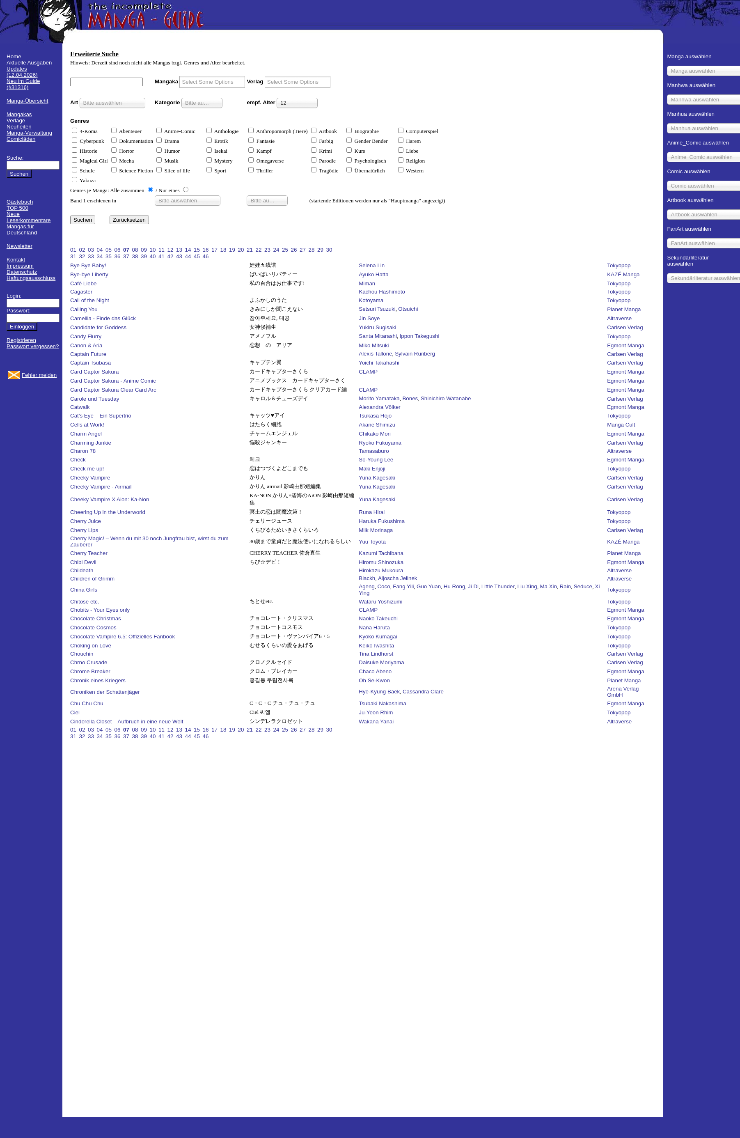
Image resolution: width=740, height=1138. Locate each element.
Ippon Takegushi (420, 336)
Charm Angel (86, 434)
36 (118, 256)
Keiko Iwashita (376, 645)
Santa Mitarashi (378, 336)
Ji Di (473, 586)
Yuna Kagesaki (377, 478)
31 (73, 256)
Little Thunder (498, 586)
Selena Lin (372, 265)
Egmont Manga (625, 345)
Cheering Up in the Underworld (107, 512)
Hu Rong (454, 586)
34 (100, 256)
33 (91, 256)
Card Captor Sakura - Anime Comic (113, 381)
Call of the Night (89, 300)
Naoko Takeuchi (378, 618)
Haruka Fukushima (382, 521)
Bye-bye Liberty (89, 274)
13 (179, 250)
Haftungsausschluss (31, 278)
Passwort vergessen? (33, 346)
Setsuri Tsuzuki (377, 309)
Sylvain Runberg (415, 354)
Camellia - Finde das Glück (103, 318)
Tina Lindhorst (376, 654)
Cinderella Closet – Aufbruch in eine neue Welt (126, 721)
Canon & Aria (86, 345)
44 (188, 256)
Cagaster (81, 292)
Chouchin (81, 654)
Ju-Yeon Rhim (376, 712)
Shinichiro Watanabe (446, 398)
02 (82, 250)
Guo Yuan (429, 586)
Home (14, 56)
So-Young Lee (376, 460)
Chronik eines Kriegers (98, 680)
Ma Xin (548, 586)
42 (170, 256)
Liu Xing (527, 586)
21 (250, 250)
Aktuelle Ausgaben (29, 63)
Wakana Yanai (376, 721)
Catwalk (79, 407)
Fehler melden (39, 375)
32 (82, 256)
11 (161, 250)
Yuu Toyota (372, 542)
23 (267, 250)
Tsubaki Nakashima (382, 703)
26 (294, 250)
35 (108, 256)
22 (259, 250)
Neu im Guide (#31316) (23, 84)
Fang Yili (403, 586)
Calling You (84, 309)
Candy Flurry (85, 336)
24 (276, 250)
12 (170, 250)
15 (197, 250)
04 (100, 250)
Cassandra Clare (423, 691)
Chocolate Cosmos (93, 627)
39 (144, 256)
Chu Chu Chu (86, 703)
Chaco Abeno (375, 671)
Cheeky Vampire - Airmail (100, 487)
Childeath (81, 570)
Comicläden (21, 139)
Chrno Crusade (88, 662)
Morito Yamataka (379, 398)
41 (161, 256)
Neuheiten (19, 127)
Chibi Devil (83, 562)
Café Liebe (83, 283)
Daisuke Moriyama (381, 662)
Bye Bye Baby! (88, 265)
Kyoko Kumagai (378, 636)
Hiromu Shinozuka (381, 562)
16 (206, 250)
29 (320, 250)
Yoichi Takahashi (379, 363)
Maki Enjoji (372, 469)
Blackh (367, 578)
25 (285, 250)
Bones (410, 398)
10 (153, 250)
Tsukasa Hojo (375, 416)
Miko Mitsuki (374, 345)
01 (73, 250)
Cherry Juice (85, 521)
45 (197, 256)
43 (179, 256)
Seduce (583, 586)
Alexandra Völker (380, 407)
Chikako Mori (375, 434)
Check (78, 460)
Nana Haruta (374, 627)
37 (126, 256)
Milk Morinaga (376, 530)
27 (303, 250)
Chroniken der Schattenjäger (105, 692)
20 (241, 250)
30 (329, 250)
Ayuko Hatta (373, 274)
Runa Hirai (372, 512)
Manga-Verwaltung (29, 133)
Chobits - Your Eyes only (100, 610)
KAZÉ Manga (623, 274)
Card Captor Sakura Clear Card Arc (113, 390)
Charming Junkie (90, 443)
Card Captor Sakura (94, 372)
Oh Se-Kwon (374, 680)
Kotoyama (371, 300)
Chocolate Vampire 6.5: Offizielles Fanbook (122, 636)
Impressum (20, 266)
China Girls (83, 590)
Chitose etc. (84, 602)
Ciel (75, 712)
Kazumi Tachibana (381, 553)
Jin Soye (369, 318)
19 (232, 250)
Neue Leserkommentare (28, 217)
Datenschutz (22, 272)
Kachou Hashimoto (382, 292)
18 (223, 250)
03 (91, 250)
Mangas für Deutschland (22, 229)
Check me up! (87, 469)
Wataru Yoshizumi (380, 602)
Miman (367, 283)
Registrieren (21, 340)
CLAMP (368, 372)
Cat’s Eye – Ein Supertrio (100, 416)
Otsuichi (408, 309)
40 (153, 256)
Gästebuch (20, 202)
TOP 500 (17, 208)
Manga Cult (621, 425)
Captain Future (88, 354)
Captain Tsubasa (90, 363)
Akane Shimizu (377, 425)
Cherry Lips (84, 530)
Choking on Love (90, 645)
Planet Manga (624, 309)
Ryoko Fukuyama (380, 443)
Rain (565, 586)
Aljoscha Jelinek (397, 578)
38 (135, 256)
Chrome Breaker (90, 671)
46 (206, 256)
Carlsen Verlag (625, 327)
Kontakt (16, 260)
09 (144, 250)
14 (188, 250)
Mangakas (19, 114)
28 (312, 250)
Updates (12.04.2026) (22, 72)
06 (118, 250)
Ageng (367, 586)
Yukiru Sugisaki (377, 327)
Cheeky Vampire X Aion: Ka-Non (109, 499)
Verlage (16, 120)
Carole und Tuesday (94, 399)
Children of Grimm (92, 579)
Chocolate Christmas (95, 618)
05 (108, 250)
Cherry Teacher (89, 553)
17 (214, 250)
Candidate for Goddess (98, 327)
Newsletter (19, 246)
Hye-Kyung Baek (379, 691)
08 (135, 250)
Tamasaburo (374, 451)
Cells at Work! (87, 425)
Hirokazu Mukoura (381, 570)
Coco (383, 586)
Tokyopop (618, 265)
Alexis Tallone (375, 354)
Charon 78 (83, 451)
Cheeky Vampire (90, 478)
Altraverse (619, 318)
